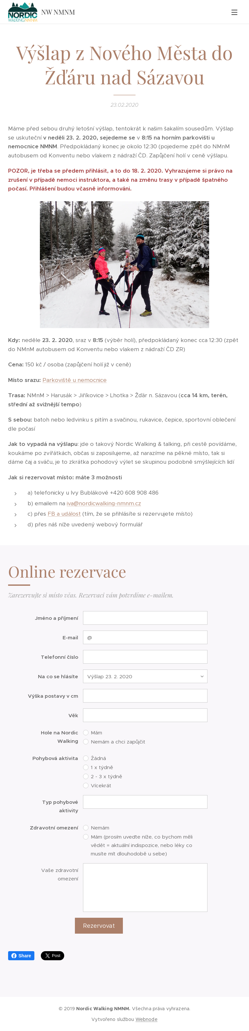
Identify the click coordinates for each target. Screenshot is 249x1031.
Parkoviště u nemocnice (74, 380)
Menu (234, 12)
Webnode (147, 1019)
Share (21, 955)
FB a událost (64, 514)
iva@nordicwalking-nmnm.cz (104, 503)
